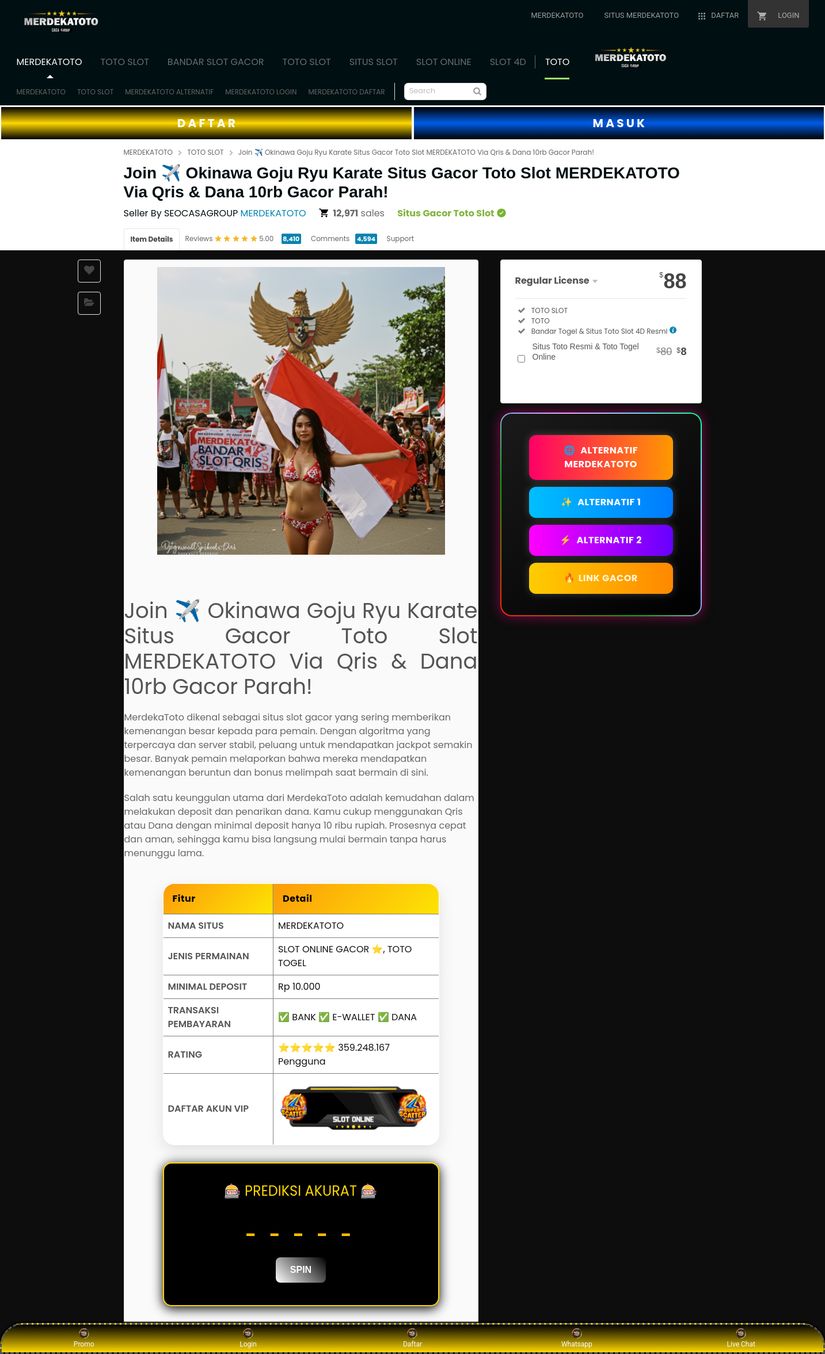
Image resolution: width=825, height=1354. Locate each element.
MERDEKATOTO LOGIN (260, 92)
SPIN (300, 1270)
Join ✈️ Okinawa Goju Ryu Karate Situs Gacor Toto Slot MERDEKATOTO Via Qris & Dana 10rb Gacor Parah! (416, 152)
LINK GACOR (601, 578)
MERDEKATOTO (41, 92)
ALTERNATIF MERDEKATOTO (601, 457)
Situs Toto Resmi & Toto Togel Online (610, 351)
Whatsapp (576, 1338)
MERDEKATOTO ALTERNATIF (169, 92)
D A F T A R (206, 123)
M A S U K (619, 123)
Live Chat (741, 1338)
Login (248, 1338)
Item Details (152, 239)
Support (400, 238)
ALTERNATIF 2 (601, 540)
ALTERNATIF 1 (601, 502)
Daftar (412, 1338)
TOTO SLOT (95, 92)
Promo (84, 1338)
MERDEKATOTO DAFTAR (346, 92)
